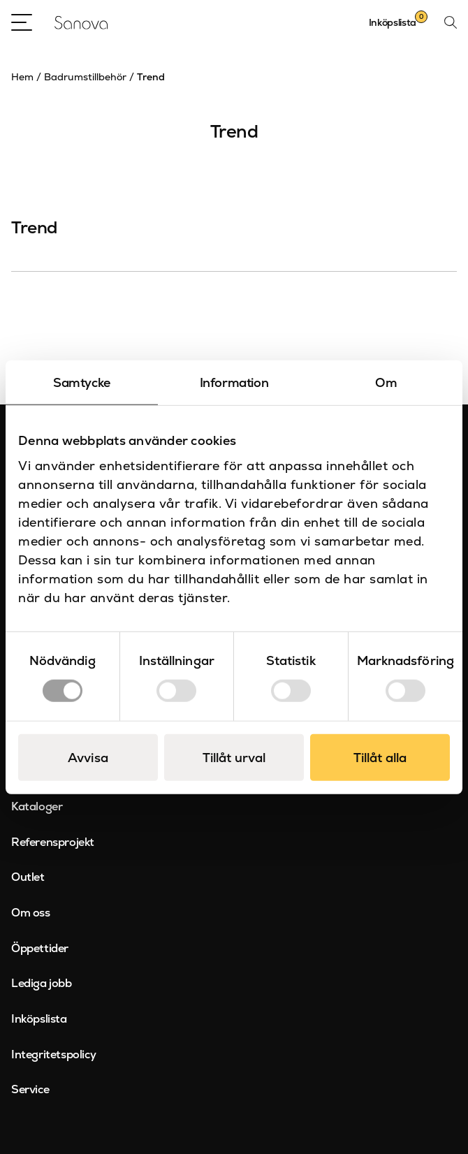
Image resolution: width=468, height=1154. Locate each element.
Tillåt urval (234, 757)
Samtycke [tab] (81, 382)
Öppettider (39, 948)
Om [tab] (386, 382)
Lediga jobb (41, 983)
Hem (22, 77)
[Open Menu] (22, 22)
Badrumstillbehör (85, 77)
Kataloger (36, 806)
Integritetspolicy (53, 1054)
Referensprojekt (52, 842)
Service (30, 1089)
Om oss (30, 912)
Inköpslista (39, 1018)
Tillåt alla (380, 757)
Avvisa (88, 757)
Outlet (28, 877)
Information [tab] (234, 382)
